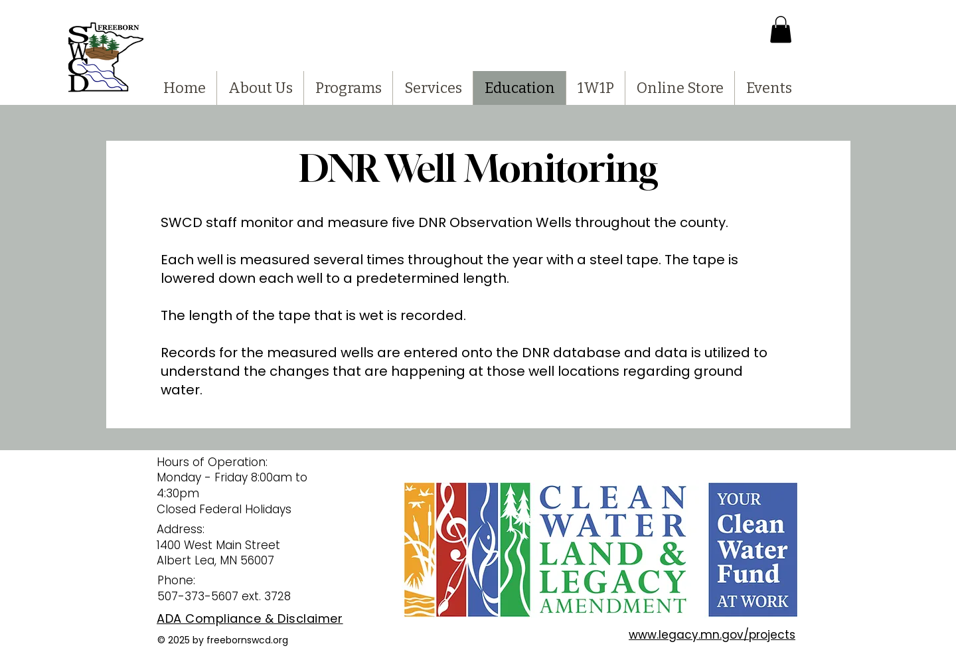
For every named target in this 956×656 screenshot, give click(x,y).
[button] (780, 29)
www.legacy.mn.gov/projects (712, 635)
